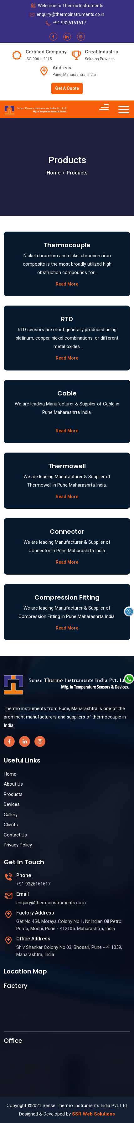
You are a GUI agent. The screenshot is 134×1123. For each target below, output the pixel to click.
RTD (67, 319)
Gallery (11, 814)
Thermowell (67, 466)
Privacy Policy (18, 845)
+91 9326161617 (69, 22)
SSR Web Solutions (93, 1114)
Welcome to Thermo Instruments (70, 5)
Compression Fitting (67, 597)
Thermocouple (67, 245)
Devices (12, 804)
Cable (67, 393)
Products (13, 794)
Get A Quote (67, 88)
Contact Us (15, 835)
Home (53, 173)
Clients (11, 824)
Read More (67, 284)
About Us (13, 784)
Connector (67, 531)
